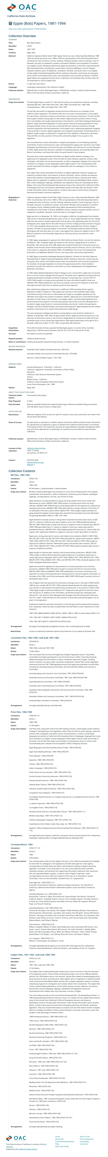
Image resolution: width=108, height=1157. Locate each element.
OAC (22, 7)
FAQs (57, 1144)
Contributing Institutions (64, 1141)
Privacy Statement (87, 1139)
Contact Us (84, 1144)
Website (30, 465)
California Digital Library (28, 1149)
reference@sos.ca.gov (35, 462)
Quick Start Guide (62, 1146)
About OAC (59, 1139)
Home (57, 1136)
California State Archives (36, 448)
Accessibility (84, 1141)
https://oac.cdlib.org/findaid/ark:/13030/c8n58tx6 (27, 29)
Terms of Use (85, 1136)
